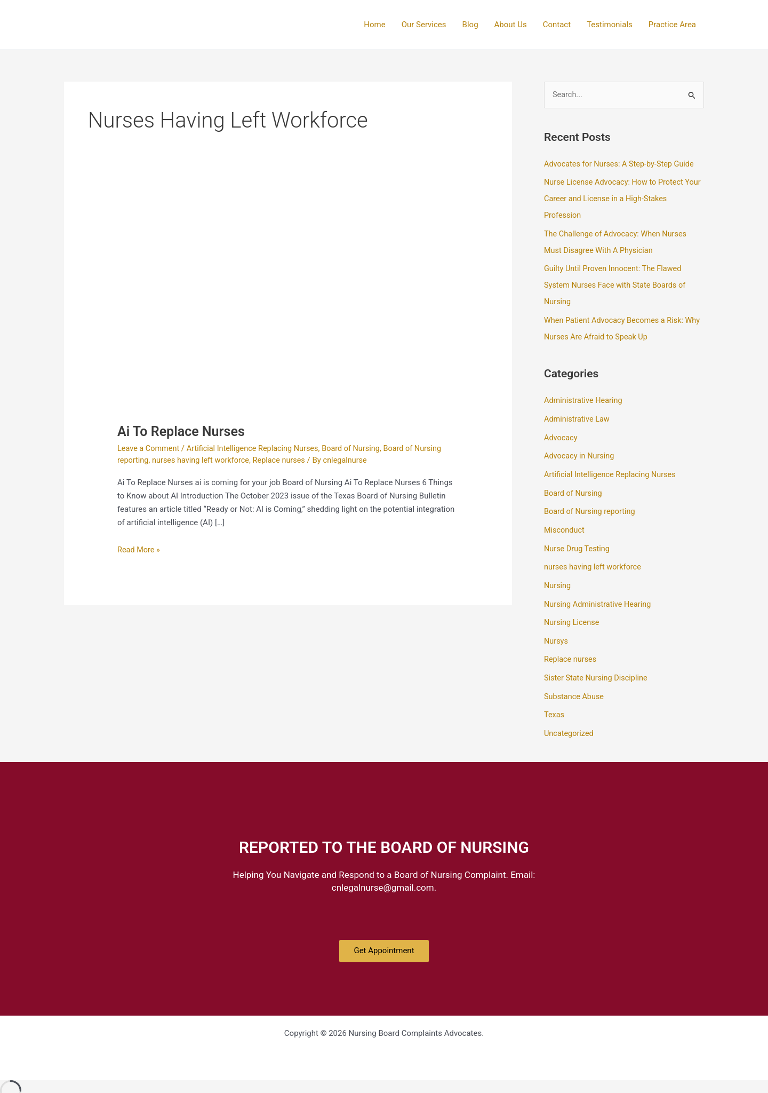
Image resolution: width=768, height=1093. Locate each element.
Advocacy (561, 432)
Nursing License (572, 611)
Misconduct (565, 522)
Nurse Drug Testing (578, 539)
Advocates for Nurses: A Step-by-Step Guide (622, 164)
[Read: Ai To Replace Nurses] (288, 307)
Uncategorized (569, 720)
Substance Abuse (575, 683)
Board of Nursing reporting (591, 504)
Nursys (556, 630)
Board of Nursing (359, 448)
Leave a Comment (149, 448)
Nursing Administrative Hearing (599, 594)
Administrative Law (578, 413)
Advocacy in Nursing (580, 450)
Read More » (139, 548)
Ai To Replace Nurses (183, 431)
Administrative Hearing (584, 395)
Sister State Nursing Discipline (597, 666)
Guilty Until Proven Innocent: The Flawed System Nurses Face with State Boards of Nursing (617, 282)
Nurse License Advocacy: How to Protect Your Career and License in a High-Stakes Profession (617, 198)
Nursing (558, 576)
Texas (554, 702)
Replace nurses (285, 460)
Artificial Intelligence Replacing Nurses (257, 448)
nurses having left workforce (203, 460)
